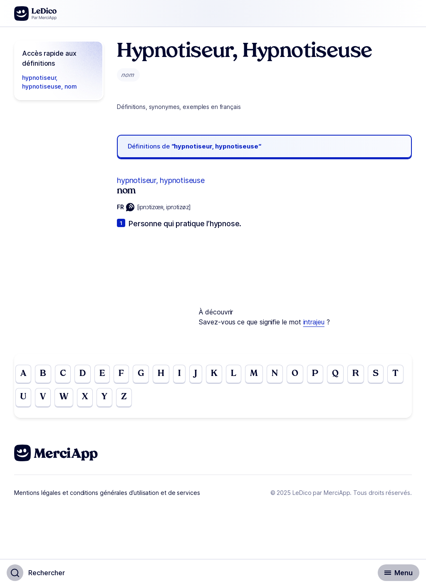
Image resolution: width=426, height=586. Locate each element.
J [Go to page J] (203, 375)
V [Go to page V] (65, 400)
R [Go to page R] (369, 375)
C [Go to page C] (65, 375)
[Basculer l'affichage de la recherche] (36, 572)
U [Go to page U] (44, 400)
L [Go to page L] (242, 375)
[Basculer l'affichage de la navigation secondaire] (398, 572)
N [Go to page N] (285, 375)
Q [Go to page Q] (348, 375)
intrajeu (313, 322)
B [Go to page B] (44, 375)
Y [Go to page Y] (129, 400)
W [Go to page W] (87, 400)
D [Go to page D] (86, 375)
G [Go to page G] (146, 375)
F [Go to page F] (126, 375)
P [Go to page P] (327, 375)
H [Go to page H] (167, 375)
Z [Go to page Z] (149, 400)
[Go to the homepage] (35, 13)
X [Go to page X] (109, 400)
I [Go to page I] (186, 375)
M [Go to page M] (263, 375)
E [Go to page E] (107, 375)
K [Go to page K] (222, 375)
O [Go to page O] (306, 375)
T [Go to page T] (23, 400)
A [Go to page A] (23, 375)
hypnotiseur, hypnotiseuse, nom (49, 82)
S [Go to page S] (390, 375)
